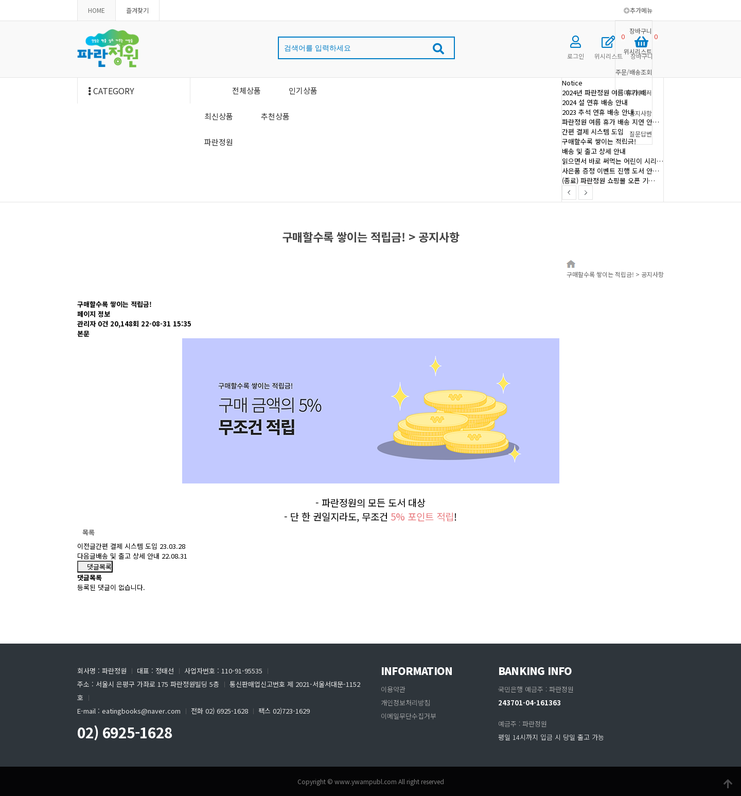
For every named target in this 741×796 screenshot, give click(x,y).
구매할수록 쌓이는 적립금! (599, 141)
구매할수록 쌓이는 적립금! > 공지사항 (615, 274)
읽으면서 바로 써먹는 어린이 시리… (612, 161)
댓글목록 (95, 567)
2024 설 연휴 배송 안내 (595, 102)
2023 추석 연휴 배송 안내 (598, 112)
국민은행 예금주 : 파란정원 (536, 689)
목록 (88, 532)
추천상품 (275, 116)
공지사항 (640, 113)
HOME (96, 10)
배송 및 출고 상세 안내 (594, 151)
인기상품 (303, 90)
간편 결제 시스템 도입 (593, 131)
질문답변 (640, 133)
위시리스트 (638, 51)
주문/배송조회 (633, 71)
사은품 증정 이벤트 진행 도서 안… (610, 171)
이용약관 (393, 689)
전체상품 (246, 90)
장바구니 (640, 30)
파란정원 (218, 141)
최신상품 (218, 116)
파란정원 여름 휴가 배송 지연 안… (610, 122)
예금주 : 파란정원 (522, 724)
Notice (572, 83)
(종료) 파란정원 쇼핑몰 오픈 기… (608, 180)
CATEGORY (111, 90)
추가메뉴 (638, 10)
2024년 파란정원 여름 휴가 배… (607, 92)
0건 (103, 323)
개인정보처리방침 (405, 702)
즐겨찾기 (137, 10)
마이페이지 (638, 92)
